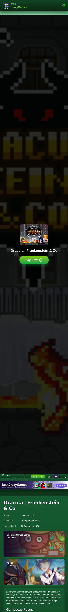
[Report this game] (56, 477)
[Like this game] (35, 477)
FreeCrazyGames (16, 5)
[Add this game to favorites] (49, 477)
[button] (64, 477)
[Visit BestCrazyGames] (34, 485)
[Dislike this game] (42, 477)
